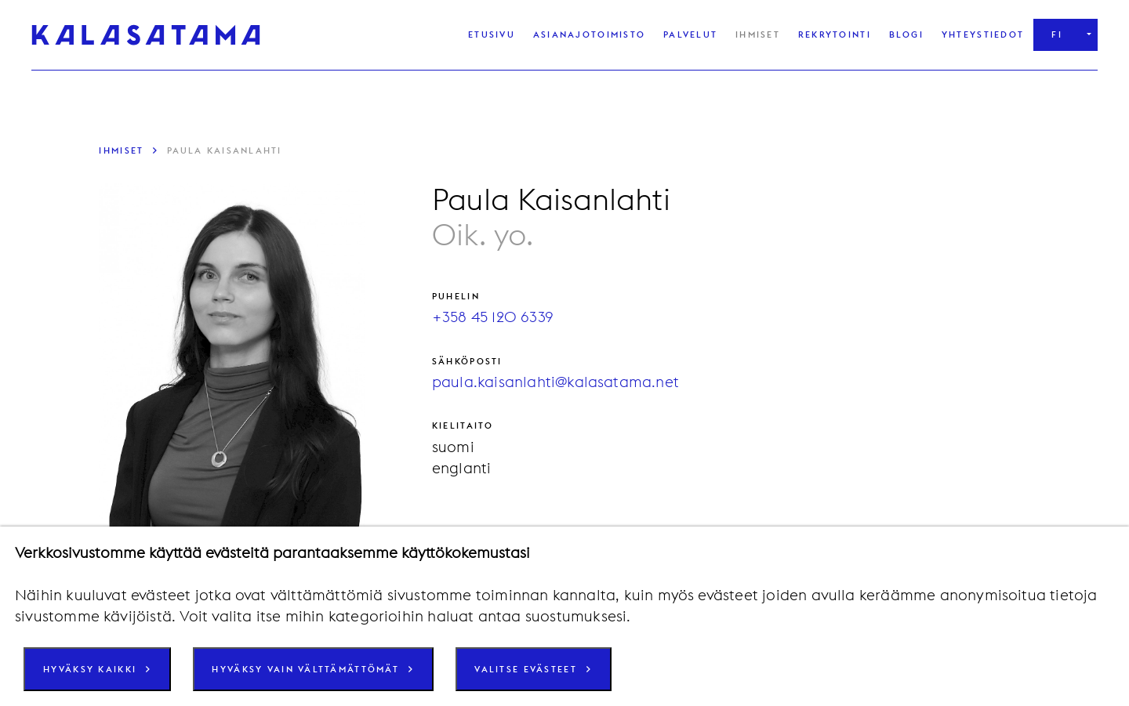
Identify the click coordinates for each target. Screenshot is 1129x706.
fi (1056, 34)
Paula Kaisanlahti (224, 150)
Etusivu (491, 34)
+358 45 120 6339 (493, 316)
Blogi (906, 34)
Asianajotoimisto (589, 34)
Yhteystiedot (983, 34)
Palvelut (690, 34)
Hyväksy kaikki (89, 669)
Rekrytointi (834, 34)
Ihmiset (757, 34)
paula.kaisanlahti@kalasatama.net (555, 381)
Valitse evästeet (525, 669)
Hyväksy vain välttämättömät (305, 669)
